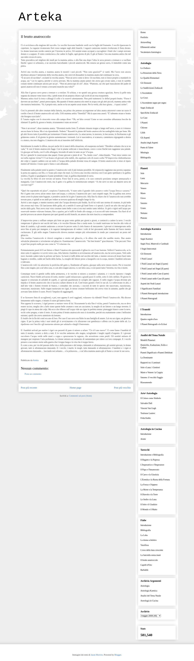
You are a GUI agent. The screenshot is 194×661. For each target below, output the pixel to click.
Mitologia (145, 152)
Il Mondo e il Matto (149, 509)
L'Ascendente (146, 93)
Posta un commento (33, 374)
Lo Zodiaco (145, 68)
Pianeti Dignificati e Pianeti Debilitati (157, 352)
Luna (143, 178)
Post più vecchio (122, 387)
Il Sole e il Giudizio (149, 504)
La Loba (144, 535)
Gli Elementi (146, 83)
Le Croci (144, 98)
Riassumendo (146, 382)
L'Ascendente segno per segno (153, 103)
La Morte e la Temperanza (152, 490)
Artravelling (146, 42)
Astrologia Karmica (149, 591)
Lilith (143, 133)
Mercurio (144, 183)
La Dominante (147, 357)
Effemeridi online (148, 47)
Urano (143, 208)
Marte (143, 193)
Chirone (144, 128)
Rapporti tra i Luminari (150, 362)
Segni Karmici (147, 239)
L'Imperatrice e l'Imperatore (152, 465)
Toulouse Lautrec (148, 413)
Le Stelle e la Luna (149, 499)
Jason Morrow (97, 655)
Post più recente (29, 387)
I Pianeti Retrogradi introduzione (155, 293)
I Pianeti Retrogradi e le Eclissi (154, 324)
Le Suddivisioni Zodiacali (151, 88)
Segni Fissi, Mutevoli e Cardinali (155, 244)
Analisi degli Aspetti (149, 143)
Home (143, 32)
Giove (143, 198)
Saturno (144, 203)
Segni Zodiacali (147, 108)
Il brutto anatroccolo (149, 560)
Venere (143, 188)
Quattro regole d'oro (149, 319)
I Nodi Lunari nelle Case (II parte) (155, 279)
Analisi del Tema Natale (151, 596)
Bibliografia (146, 157)
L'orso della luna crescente (152, 550)
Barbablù (144, 570)
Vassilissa (145, 545)
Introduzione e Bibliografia (152, 455)
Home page (75, 387)
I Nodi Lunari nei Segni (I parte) (154, 264)
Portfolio (144, 37)
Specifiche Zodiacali (149, 113)
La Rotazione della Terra (151, 73)
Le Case (144, 118)
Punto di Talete (147, 147)
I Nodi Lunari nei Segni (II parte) (155, 269)
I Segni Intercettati (148, 249)
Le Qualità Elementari (150, 78)
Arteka (40, 17)
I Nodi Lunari (146, 259)
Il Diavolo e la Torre (149, 494)
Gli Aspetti (145, 138)
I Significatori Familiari (151, 289)
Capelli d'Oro (146, 565)
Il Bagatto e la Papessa (150, 460)
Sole (142, 173)
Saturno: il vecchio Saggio (152, 377)
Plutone (144, 218)
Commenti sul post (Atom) (80, 396)
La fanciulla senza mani (151, 555)
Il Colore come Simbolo (151, 398)
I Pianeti (144, 123)
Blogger (117, 655)
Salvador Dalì (146, 403)
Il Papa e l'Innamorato (150, 470)
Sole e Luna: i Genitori (150, 367)
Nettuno (144, 213)
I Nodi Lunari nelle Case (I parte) (155, 274)
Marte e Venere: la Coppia (152, 372)
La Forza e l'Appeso (149, 485)
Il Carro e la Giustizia (150, 475)
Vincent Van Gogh (148, 408)
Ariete (143, 439)
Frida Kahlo (146, 418)
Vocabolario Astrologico (151, 52)
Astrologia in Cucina (149, 601)
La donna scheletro (149, 540)
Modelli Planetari (148, 340)
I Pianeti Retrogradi (149, 298)
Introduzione (146, 234)
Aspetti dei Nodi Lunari (151, 284)
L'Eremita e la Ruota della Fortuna (155, 480)
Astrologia (145, 586)
